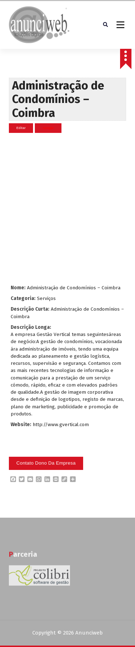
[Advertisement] (66, 208)
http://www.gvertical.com (61, 424)
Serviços (46, 298)
